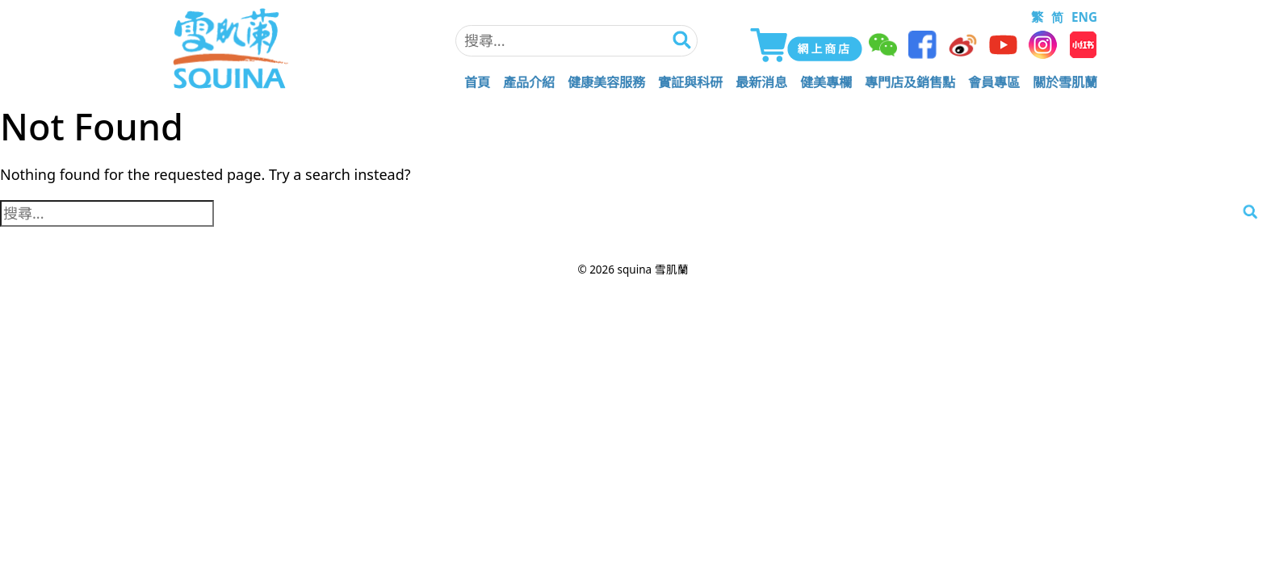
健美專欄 (826, 82)
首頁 (477, 82)
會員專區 (994, 82)
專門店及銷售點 (910, 82)
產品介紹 (529, 82)
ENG (1084, 17)
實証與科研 (690, 82)
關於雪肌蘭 (1065, 82)
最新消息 (761, 82)
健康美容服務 (606, 82)
